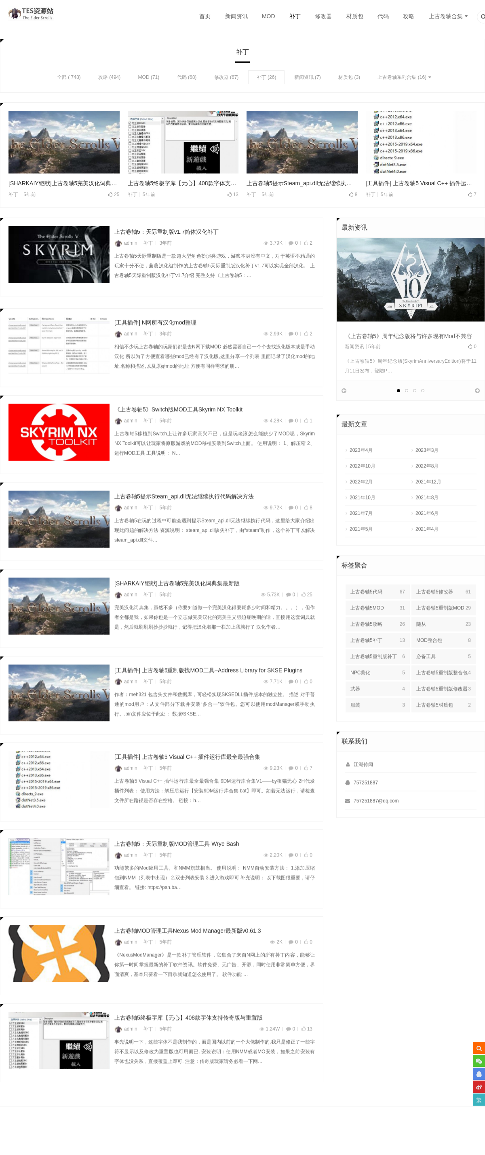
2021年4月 (427, 550)
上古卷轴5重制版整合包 (443, 694)
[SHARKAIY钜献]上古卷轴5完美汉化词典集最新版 (64, 184)
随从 (443, 645)
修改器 (323, 16)
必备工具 (443, 678)
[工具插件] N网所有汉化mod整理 (155, 344)
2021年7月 (361, 534)
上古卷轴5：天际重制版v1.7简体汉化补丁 (166, 233)
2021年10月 (362, 519)
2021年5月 (361, 550)
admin (125, 244)
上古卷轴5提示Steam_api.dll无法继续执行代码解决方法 (302, 184)
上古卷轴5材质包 (443, 726)
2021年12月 (428, 503)
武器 (377, 710)
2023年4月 (361, 471)
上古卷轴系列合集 (396, 78)
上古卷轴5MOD (377, 629)
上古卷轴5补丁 (377, 661)
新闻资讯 (236, 16)
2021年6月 (427, 534)
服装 (377, 726)
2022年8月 (427, 487)
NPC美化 (377, 694)
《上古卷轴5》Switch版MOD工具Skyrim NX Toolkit (178, 431)
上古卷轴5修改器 (443, 613)
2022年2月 (361, 503)
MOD (268, 16)
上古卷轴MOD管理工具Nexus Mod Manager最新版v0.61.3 (187, 952)
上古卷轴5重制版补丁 (377, 678)
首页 (205, 16)
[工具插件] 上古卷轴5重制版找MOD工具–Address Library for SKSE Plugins (208, 691)
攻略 (408, 16)
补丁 (295, 16)
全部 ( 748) (69, 78)
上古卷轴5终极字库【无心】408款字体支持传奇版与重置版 (183, 184)
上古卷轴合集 (446, 16)
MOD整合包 (443, 661)
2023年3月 (427, 471)
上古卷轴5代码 (377, 613)
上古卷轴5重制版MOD (443, 629)
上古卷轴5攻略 (377, 645)
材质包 (354, 16)
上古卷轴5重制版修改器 (443, 710)
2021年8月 (427, 519)
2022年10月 (362, 487)
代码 (383, 16)
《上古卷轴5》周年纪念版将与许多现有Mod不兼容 (408, 337)
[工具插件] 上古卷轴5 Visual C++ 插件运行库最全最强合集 (421, 184)
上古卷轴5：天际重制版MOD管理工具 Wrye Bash (176, 865)
